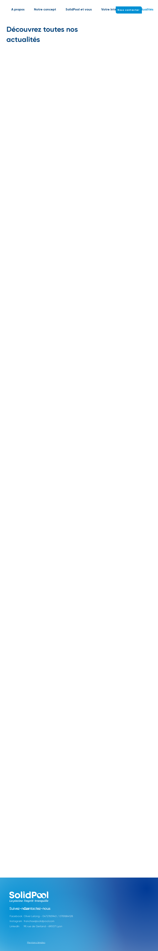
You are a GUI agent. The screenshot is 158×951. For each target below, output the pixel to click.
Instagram (16, 921)
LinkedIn (14, 926)
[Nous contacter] (129, 10)
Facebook (16, 916)
